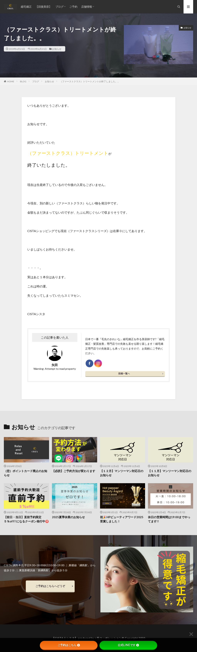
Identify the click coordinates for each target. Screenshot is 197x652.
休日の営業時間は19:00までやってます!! (169, 519)
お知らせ (56, 49)
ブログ (59, 6)
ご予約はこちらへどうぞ (50, 586)
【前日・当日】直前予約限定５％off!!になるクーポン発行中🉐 (26, 519)
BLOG (23, 81)
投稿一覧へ (124, 373)
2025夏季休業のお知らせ (68, 517)
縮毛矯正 (26, 6)
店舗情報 (86, 6)
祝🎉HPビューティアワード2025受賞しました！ (121, 519)
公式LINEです (128, 645)
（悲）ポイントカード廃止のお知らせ (25, 473)
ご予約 (73, 6)
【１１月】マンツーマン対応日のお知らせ (169, 473)
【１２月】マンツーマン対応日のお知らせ (121, 473)
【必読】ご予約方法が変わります (73, 471)
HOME (10, 81)
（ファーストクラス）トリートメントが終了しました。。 (90, 81)
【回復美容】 (43, 6)
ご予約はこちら (69, 645)
